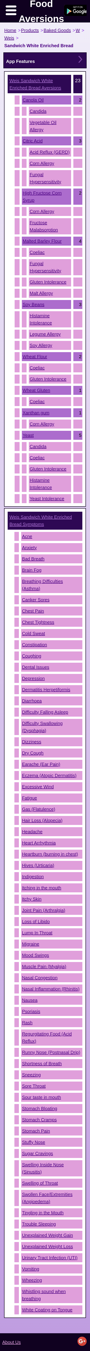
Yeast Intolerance (47, 498)
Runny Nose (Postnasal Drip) (51, 1052)
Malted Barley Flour (42, 241)
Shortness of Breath (42, 1063)
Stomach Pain (36, 1131)
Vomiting (30, 1269)
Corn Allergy (42, 163)
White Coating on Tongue (47, 1309)
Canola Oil (33, 100)
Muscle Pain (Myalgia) (44, 966)
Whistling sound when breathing (44, 1295)
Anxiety (29, 547)
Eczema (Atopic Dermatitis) (49, 775)
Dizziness (31, 741)
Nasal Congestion (40, 977)
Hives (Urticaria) (38, 865)
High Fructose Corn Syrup (42, 197)
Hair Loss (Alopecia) (42, 820)
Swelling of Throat (40, 1183)
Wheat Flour (35, 356)
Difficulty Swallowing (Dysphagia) (42, 727)
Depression (33, 678)
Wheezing (32, 1280)
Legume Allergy (45, 334)
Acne (27, 536)
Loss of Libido (36, 921)
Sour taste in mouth (41, 1097)
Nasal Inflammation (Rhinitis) (51, 989)
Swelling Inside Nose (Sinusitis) (43, 1168)
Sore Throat (34, 1086)
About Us (11, 1342)
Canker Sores (36, 599)
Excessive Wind (38, 786)
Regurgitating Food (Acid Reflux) (47, 1037)
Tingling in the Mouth (43, 1212)
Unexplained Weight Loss (47, 1246)
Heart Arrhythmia (39, 842)
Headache (32, 831)
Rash (27, 1022)
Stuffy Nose (33, 1142)
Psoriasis (31, 1011)
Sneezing (31, 1074)
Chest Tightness (38, 622)
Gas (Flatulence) (38, 809)
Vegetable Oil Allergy (43, 126)
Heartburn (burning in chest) (50, 854)
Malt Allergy (41, 293)
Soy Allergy (41, 345)
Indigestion (33, 876)
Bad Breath (33, 558)
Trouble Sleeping (39, 1224)
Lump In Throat (37, 932)
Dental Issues (35, 667)
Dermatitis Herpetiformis (46, 689)
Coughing (31, 655)
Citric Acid (33, 140)
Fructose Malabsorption (44, 226)
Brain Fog (32, 570)
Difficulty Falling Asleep (45, 712)
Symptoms (40, 521)
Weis (9, 38)
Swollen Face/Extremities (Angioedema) (47, 1198)
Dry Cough (33, 753)
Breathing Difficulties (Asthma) (42, 585)
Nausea (30, 1000)
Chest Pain (33, 611)
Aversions (35, 84)
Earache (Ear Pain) (41, 764)
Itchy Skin (32, 899)
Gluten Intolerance (48, 282)
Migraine (30, 944)
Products (30, 30)
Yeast (28, 435)
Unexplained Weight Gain (47, 1235)
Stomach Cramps (39, 1119)
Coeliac (37, 252)
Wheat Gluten (36, 390)
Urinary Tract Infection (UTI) (50, 1257)
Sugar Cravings (37, 1153)
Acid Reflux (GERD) (50, 152)
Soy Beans (34, 304)
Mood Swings (35, 955)
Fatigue (29, 797)
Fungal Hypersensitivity (45, 178)
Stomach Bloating (39, 1108)
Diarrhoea (32, 700)
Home (10, 30)
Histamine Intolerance (41, 319)
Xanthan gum (36, 412)
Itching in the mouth (41, 887)
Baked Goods (57, 30)
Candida (38, 111)
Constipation (34, 644)
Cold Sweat (33, 633)
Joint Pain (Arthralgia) (43, 910)
